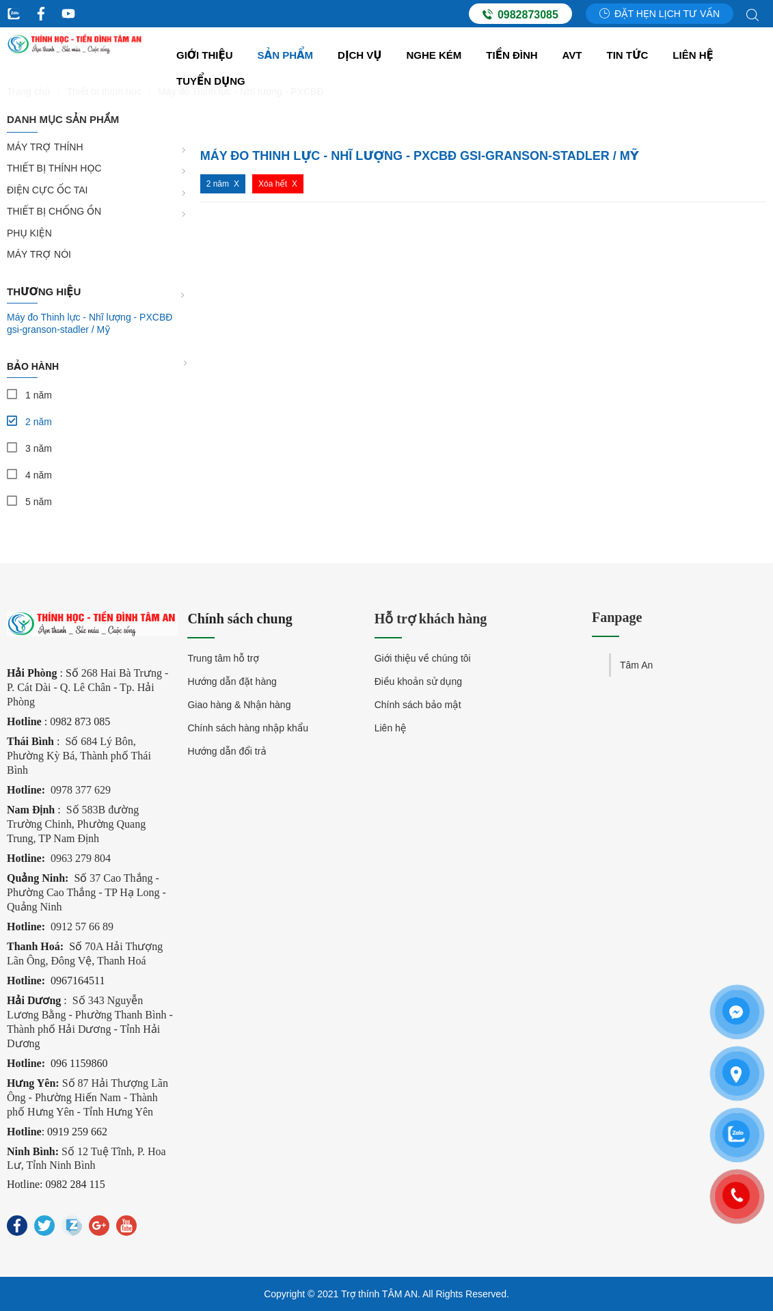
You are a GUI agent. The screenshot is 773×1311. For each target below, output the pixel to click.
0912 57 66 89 (82, 926)
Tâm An (636, 665)
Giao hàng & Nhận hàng (238, 704)
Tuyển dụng (210, 81)
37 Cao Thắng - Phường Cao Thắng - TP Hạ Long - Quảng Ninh (86, 892)
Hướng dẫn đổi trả (227, 751)
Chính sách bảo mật (418, 704)
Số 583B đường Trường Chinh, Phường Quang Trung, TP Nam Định (76, 824)
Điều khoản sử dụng (418, 681)
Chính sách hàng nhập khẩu (247, 727)
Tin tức (628, 55)
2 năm (38, 421)
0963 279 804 (81, 858)
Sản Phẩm (286, 55)
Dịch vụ (359, 55)
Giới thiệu (204, 55)
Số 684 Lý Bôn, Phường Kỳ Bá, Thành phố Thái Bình (79, 755)
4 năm (38, 475)
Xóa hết (272, 184)
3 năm (38, 448)
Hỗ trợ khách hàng (431, 618)
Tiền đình (511, 55)
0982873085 (520, 14)
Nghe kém (434, 55)
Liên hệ (693, 55)
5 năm (38, 501)
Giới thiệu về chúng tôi (423, 658)
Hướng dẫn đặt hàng (231, 681)
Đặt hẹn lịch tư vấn (659, 13)
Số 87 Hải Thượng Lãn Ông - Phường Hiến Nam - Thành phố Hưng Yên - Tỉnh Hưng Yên (87, 1097)
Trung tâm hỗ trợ (223, 658)
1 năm (38, 395)
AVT (572, 55)
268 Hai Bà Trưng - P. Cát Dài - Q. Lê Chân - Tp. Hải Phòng (87, 687)
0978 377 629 (81, 790)
